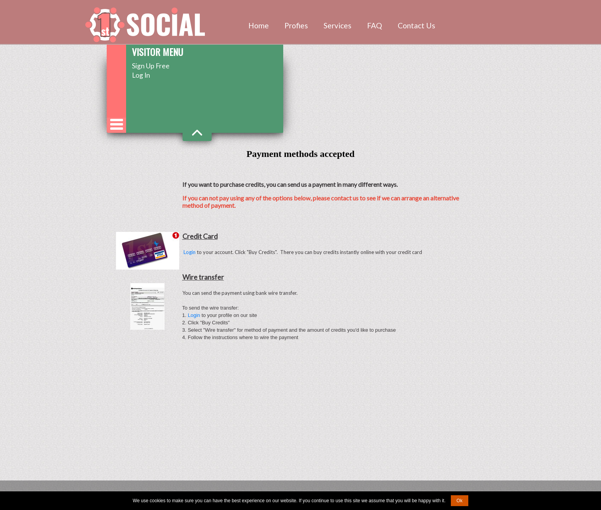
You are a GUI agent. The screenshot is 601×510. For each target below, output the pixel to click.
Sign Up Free (151, 66)
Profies (296, 25)
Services (338, 25)
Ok (459, 500)
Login (190, 252)
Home (258, 25)
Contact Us (416, 25)
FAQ (374, 25)
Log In (141, 75)
